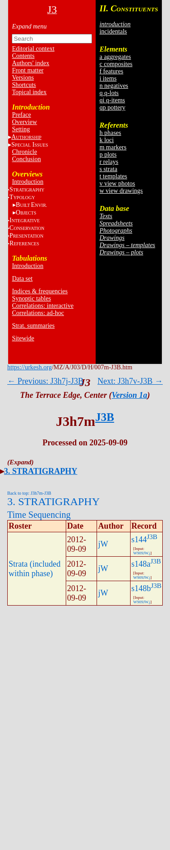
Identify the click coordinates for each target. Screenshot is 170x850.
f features (111, 71)
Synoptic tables (31, 298)
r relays (108, 161)
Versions (23, 77)
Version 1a (129, 395)
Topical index (29, 92)
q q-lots (108, 93)
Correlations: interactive (42, 305)
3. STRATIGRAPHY (41, 471)
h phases (110, 132)
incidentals (113, 31)
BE (31, 204)
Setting (21, 129)
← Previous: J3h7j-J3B (45, 381)
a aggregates (115, 56)
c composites (115, 64)
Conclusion (26, 159)
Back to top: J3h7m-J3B (29, 493)
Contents (23, 56)
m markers (112, 147)
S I (29, 144)
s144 (139, 539)
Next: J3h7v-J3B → (130, 381)
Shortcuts (24, 84)
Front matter (28, 70)
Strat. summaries (33, 325)
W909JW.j (142, 553)
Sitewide (23, 338)
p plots (108, 154)
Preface (21, 114)
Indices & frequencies (40, 291)
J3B (104, 417)
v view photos (117, 183)
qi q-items (112, 100)
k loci (106, 140)
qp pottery (112, 107)
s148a (141, 563)
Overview (24, 122)
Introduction (27, 181)
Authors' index (30, 63)
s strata (108, 169)
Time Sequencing (39, 515)
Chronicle (24, 151)
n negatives (113, 85)
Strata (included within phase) (34, 568)
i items (108, 78)
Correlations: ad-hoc (38, 313)
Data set (22, 278)
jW (103, 544)
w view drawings (121, 190)
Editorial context (33, 48)
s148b (141, 588)
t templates (113, 176)
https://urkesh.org (29, 367)
